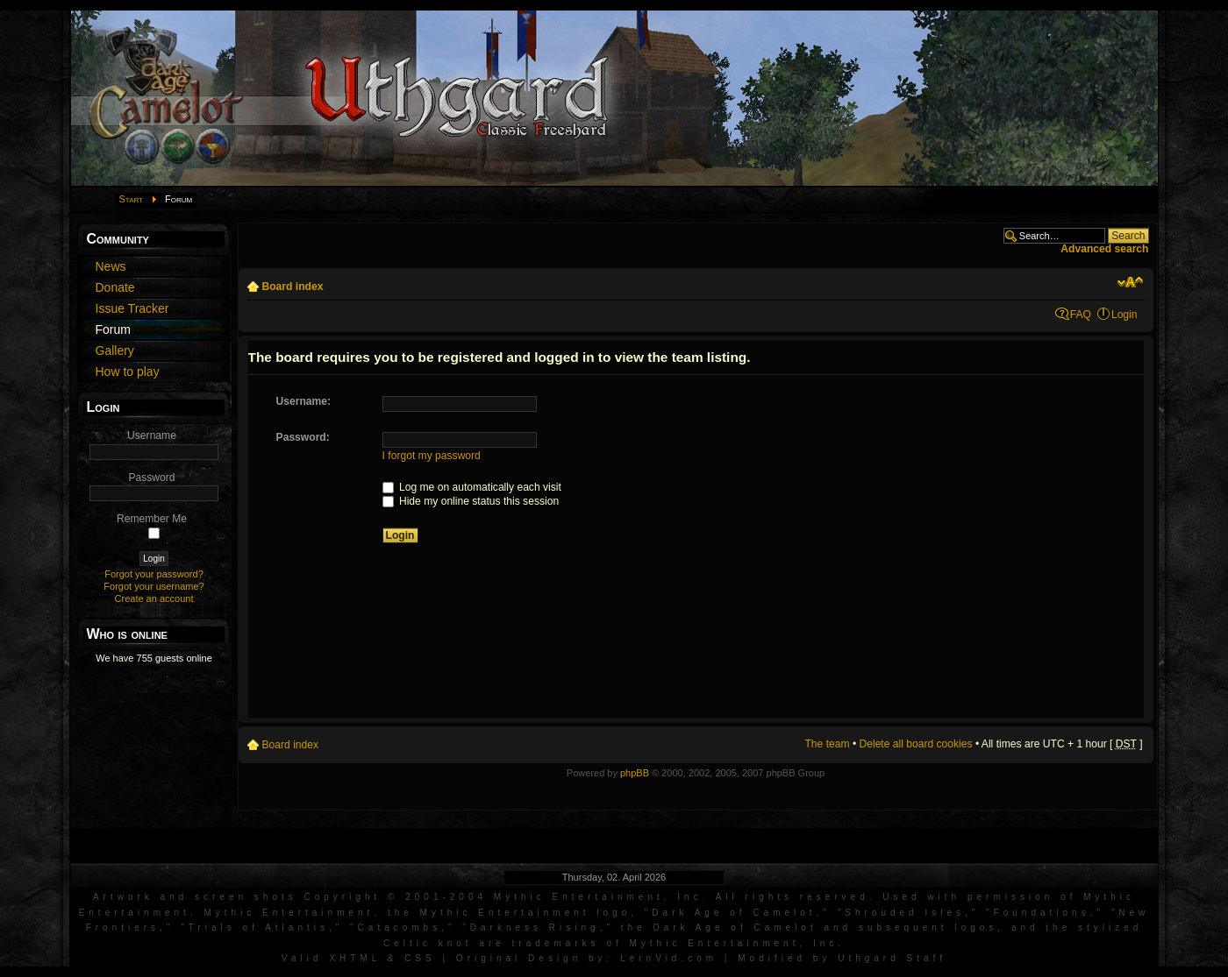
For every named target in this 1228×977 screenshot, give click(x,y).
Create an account (154, 598)
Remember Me (152, 519)
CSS (420, 958)
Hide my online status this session (471, 501)
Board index (293, 286)
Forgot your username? (153, 586)
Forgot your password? (153, 574)
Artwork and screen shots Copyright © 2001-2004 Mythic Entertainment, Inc (398, 897)
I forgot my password (431, 456)
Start (131, 199)
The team (826, 744)
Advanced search (1104, 249)
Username (151, 435)
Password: (303, 437)
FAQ (1080, 314)
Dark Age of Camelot (734, 912)
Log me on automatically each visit (471, 487)
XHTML (355, 958)
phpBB (634, 773)
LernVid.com (669, 958)
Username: (304, 401)
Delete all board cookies (916, 744)
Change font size (1130, 282)
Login (1124, 314)
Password (151, 477)
